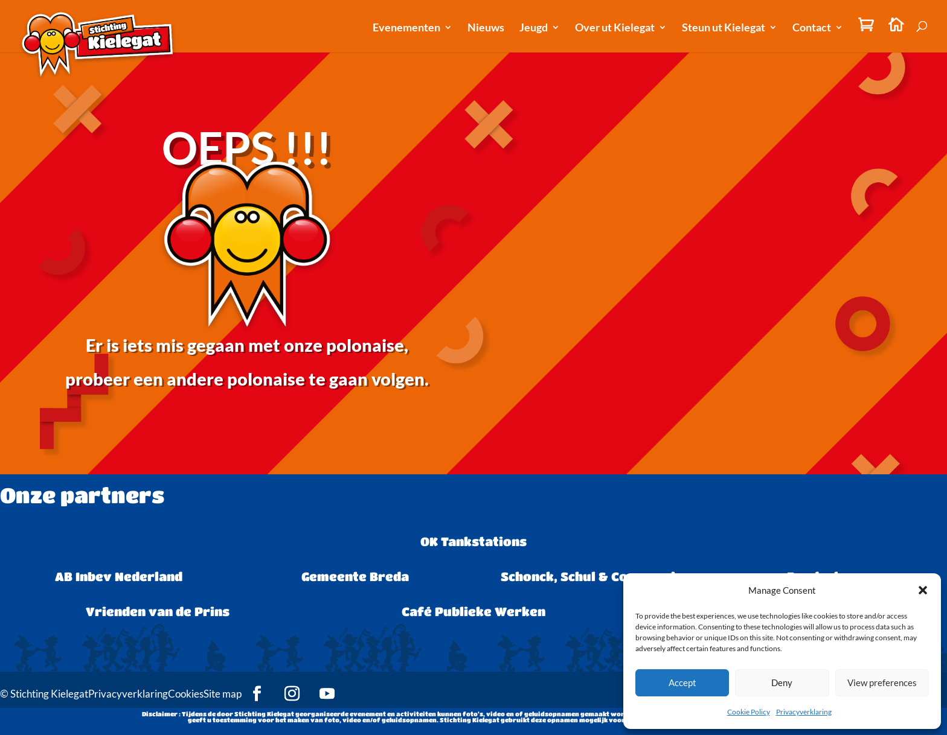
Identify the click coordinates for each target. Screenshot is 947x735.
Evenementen (406, 28)
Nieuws (485, 28)
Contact (811, 28)
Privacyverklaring (804, 711)
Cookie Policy (748, 711)
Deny (781, 682)
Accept (682, 682)
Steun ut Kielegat (723, 28)
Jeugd (533, 28)
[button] (923, 590)
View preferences (882, 682)
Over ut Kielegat (615, 28)
